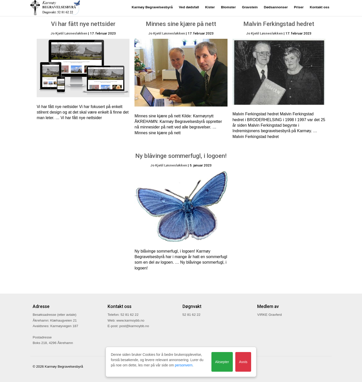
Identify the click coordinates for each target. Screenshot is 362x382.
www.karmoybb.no (130, 320)
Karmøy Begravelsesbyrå (152, 7)
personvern (183, 365)
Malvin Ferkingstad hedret (278, 23)
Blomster (228, 7)
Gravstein (250, 7)
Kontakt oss (319, 7)
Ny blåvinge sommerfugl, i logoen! (181, 155)
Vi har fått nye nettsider (83, 23)
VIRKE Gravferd (269, 315)
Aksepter (222, 362)
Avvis (243, 362)
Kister (210, 7)
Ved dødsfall (189, 7)
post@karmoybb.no (134, 326)
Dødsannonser (276, 7)
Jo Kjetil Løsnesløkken (69, 33)
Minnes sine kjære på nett (181, 23)
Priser (299, 7)
